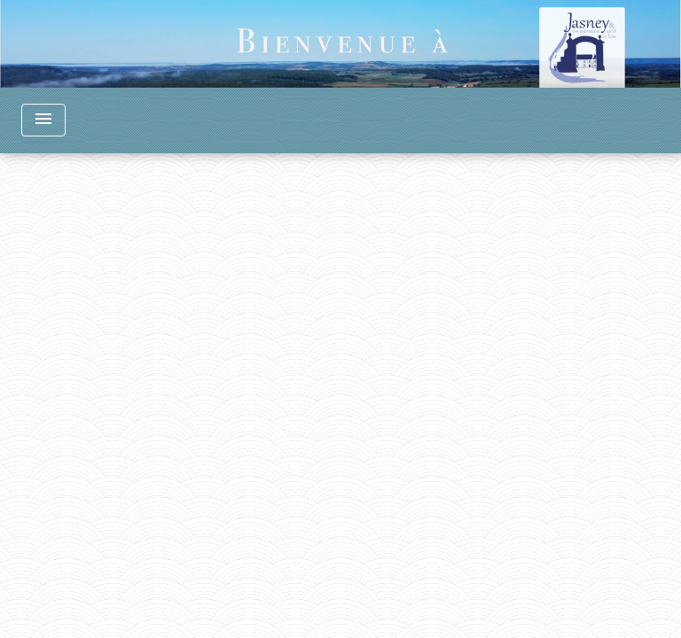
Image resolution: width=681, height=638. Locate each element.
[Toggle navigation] (43, 120)
